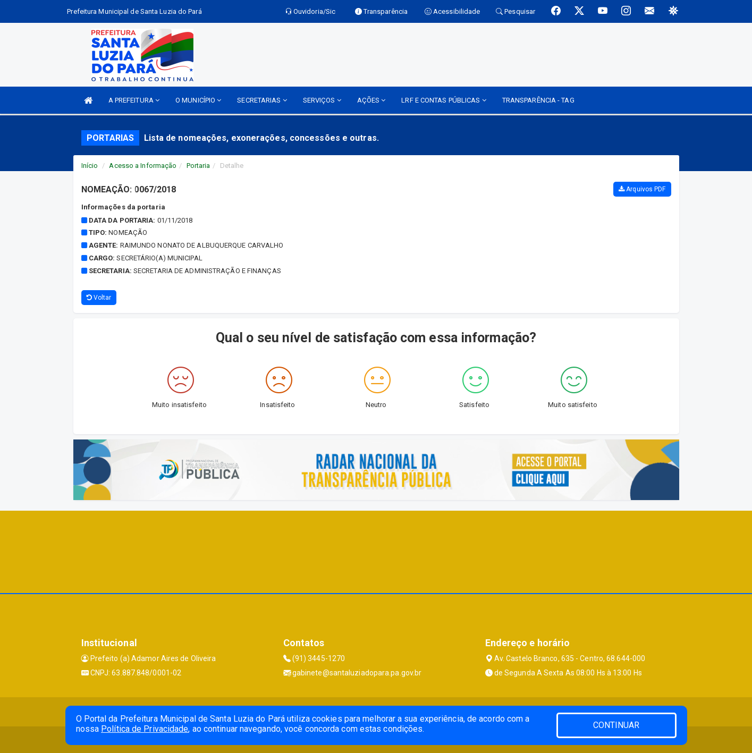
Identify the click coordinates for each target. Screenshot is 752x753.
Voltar (99, 297)
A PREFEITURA (133, 100)
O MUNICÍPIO (198, 100)
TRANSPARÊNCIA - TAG (538, 100)
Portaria (198, 166)
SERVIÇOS (322, 100)
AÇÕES (371, 100)
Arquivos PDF (642, 189)
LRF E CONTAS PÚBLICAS (443, 100)
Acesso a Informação (142, 166)
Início (89, 166)
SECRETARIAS (261, 100)
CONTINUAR (616, 725)
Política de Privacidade (144, 729)
